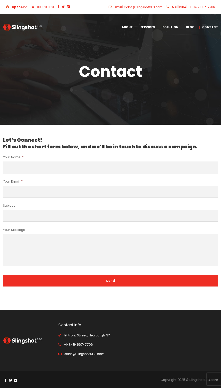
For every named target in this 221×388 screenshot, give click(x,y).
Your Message (14, 230)
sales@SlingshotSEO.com (84, 354)
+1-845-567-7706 (201, 7)
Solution (170, 27)
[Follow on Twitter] (63, 7)
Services (147, 27)
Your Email (13, 182)
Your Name (13, 157)
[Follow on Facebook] (58, 7)
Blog (190, 27)
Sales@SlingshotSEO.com (143, 7)
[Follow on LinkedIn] (68, 7)
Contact (210, 27)
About (127, 27)
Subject (9, 206)
